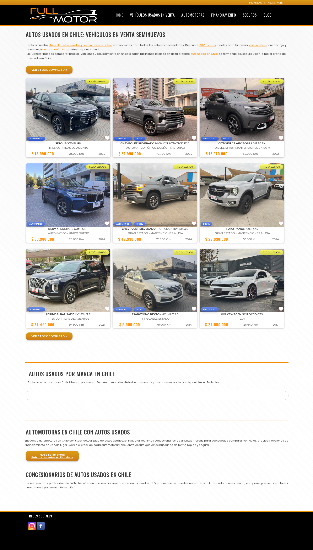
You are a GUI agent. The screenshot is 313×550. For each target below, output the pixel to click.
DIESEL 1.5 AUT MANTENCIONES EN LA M (242, 147)
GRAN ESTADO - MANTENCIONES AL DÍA (155, 233)
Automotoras (193, 15)
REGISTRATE (275, 2)
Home (119, 15)
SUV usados (207, 45)
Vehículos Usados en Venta (152, 15)
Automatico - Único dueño (68, 233)
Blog (268, 15)
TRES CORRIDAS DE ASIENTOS (68, 318)
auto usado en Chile (204, 54)
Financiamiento (223, 15)
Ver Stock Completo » (49, 69)
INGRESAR (255, 2)
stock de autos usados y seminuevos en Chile (80, 45)
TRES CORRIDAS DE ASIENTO (68, 147)
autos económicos (55, 49)
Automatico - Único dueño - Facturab (155, 147)
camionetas (257, 45)
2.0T (242, 318)
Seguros (250, 15)
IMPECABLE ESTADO (155, 318)
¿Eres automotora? (52, 456)
